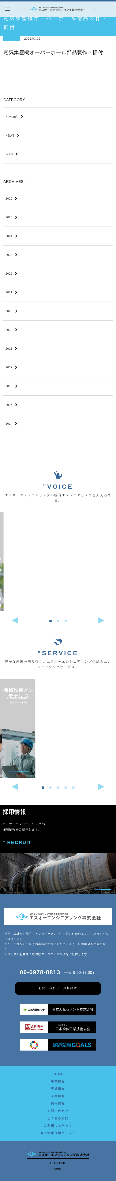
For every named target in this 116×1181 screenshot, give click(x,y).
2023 (8, 254)
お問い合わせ (58, 1111)
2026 (8, 198)
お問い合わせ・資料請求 (58, 988)
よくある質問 (58, 1118)
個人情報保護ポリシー (58, 1133)
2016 (8, 386)
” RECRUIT (17, 842)
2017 (8, 367)
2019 (8, 329)
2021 (8, 292)
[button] (50, 621)
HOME (58, 1074)
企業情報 (58, 1096)
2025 (8, 217)
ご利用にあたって (58, 1125)
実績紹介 (58, 1088)
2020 (8, 311)
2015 (8, 405)
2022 (8, 273)
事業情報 (58, 1081)
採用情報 (58, 1103)
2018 (8, 348)
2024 (8, 236)
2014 (8, 423)
